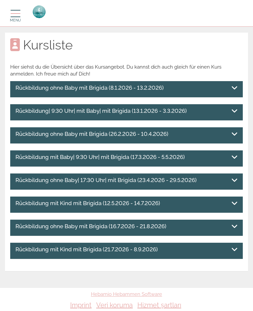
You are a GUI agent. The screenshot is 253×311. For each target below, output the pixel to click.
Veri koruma (114, 305)
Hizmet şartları (159, 305)
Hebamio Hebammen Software (126, 294)
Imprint (81, 305)
